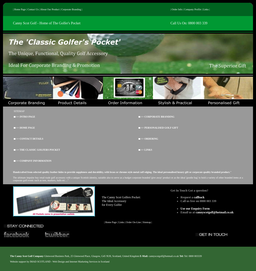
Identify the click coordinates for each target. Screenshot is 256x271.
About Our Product (50, 9)
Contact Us (33, 9)
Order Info (177, 9)
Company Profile (192, 9)
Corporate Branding (71, 9)
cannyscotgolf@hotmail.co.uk (215, 212)
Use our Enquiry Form (195, 208)
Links (206, 9)
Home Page (20, 9)
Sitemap (147, 222)
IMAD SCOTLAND (40, 261)
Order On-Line (133, 222)
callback (199, 197)
